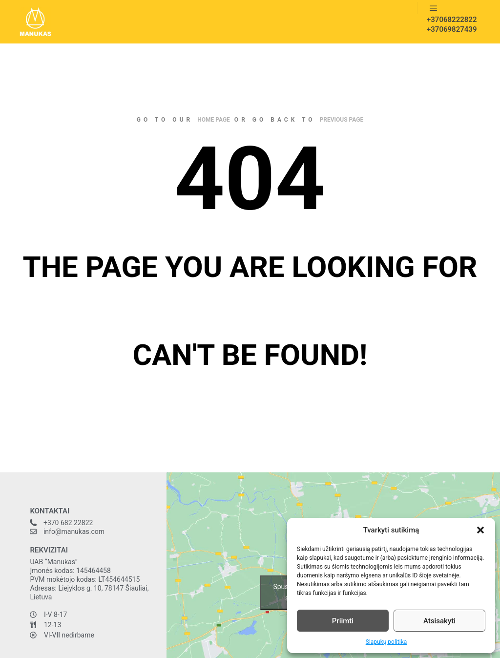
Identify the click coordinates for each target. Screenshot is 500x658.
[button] (480, 530)
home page (213, 119)
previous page (342, 119)
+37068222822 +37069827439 (449, 24)
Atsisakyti (439, 620)
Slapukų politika (386, 641)
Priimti (343, 620)
